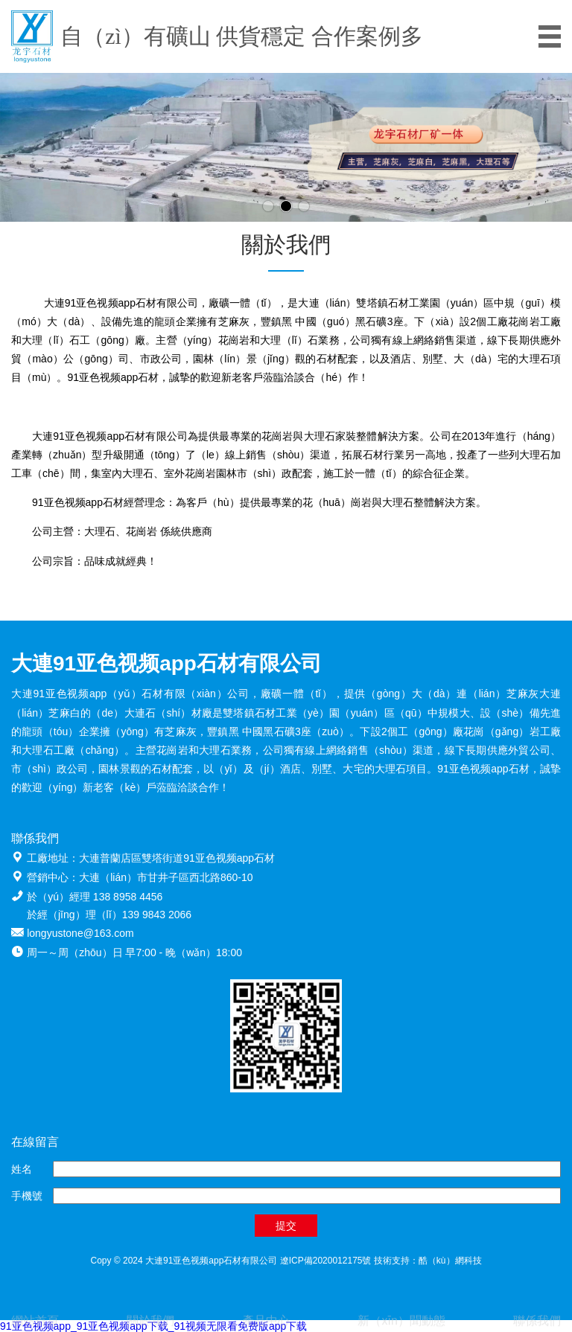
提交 (286, 1226)
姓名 (21, 1169)
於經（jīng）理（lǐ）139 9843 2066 (109, 914)
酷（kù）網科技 (450, 1260)
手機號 (26, 1196)
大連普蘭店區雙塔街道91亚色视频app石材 (177, 858)
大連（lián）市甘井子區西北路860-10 (165, 877)
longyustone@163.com (80, 933)
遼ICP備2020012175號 (326, 1260)
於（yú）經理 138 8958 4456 (94, 897)
